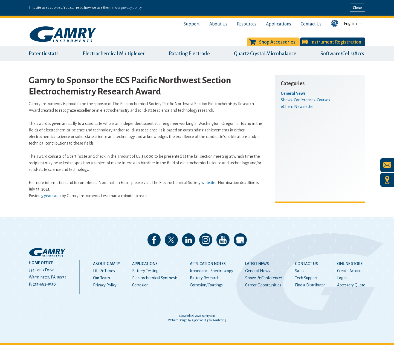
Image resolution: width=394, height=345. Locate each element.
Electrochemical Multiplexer (114, 53)
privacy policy (131, 7)
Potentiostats (44, 53)
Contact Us (311, 24)
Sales (299, 271)
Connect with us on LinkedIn (188, 239)
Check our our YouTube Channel (223, 239)
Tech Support (306, 278)
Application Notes (208, 263)
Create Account (350, 271)
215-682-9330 (44, 284)
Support (192, 24)
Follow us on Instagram (205, 239)
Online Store (350, 263)
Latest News (257, 263)
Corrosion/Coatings (206, 285)
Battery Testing (145, 271)
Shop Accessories (277, 42)
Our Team (101, 278)
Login (342, 278)
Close (357, 8)
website (208, 182)
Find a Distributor (310, 285)
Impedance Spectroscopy (211, 271)
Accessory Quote (351, 285)
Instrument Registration (335, 42)
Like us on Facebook (154, 239)
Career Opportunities (263, 285)
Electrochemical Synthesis (155, 278)
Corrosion (140, 285)
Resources (246, 24)
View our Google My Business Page (240, 239)
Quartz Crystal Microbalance (265, 53)
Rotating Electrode (189, 53)
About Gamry (106, 263)
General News (257, 271)
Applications (278, 24)
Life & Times (104, 271)
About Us (218, 24)
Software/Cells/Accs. (342, 53)
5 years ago (51, 196)
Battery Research (204, 278)
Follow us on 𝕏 (171, 239)
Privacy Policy (105, 285)
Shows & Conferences (264, 278)
